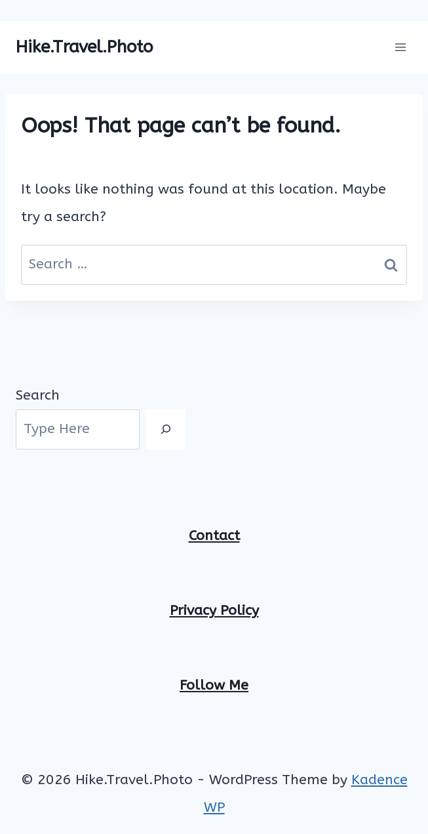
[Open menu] (400, 47)
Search (38, 395)
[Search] (165, 429)
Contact (214, 536)
